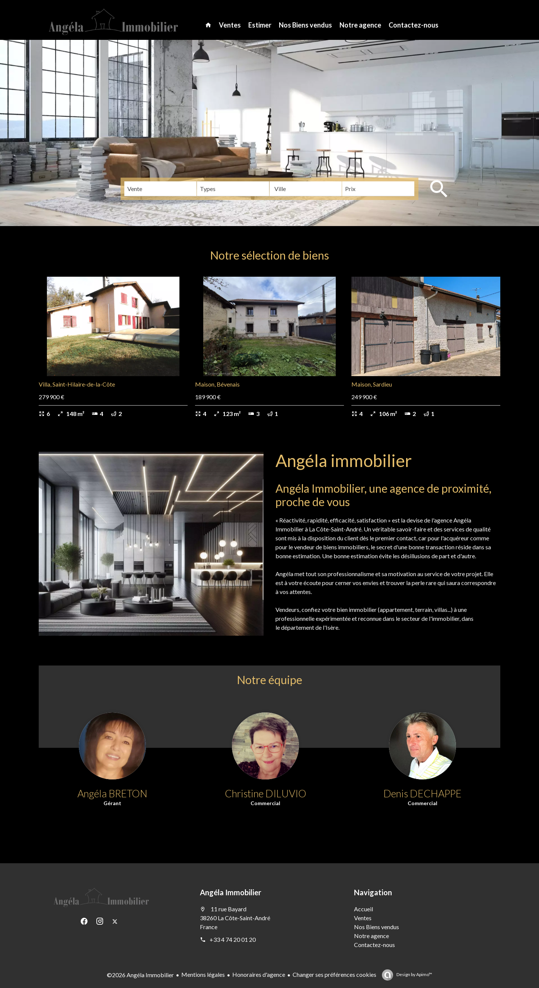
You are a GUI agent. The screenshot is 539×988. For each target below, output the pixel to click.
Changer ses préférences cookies (334, 974)
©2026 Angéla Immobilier (140, 974)
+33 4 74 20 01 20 (233, 939)
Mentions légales (203, 974)
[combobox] (160, 188)
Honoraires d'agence (258, 974)
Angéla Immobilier (230, 892)
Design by (414, 974)
